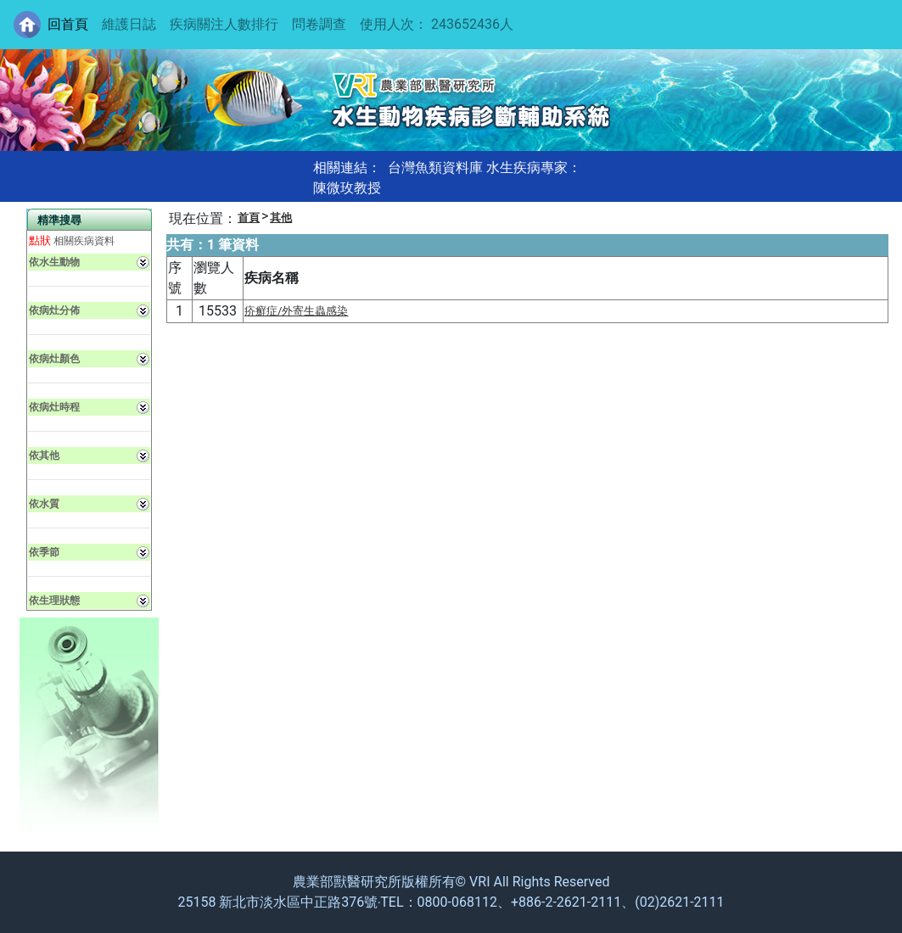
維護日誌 (129, 24)
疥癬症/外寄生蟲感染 (296, 310)
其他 (281, 217)
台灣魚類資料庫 (435, 167)
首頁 (249, 217)
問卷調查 (319, 24)
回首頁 (68, 24)
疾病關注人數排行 (224, 24)
